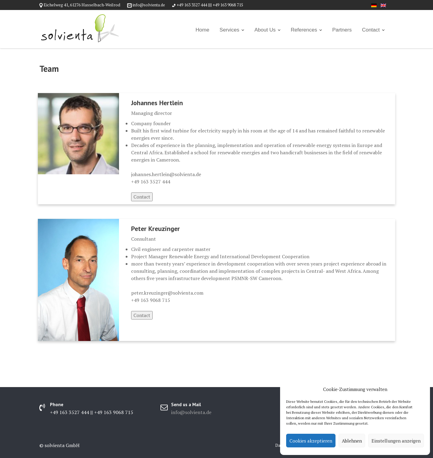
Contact (371, 30)
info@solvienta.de (149, 5)
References (304, 30)
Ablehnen (352, 441)
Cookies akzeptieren (310, 441)
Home (202, 30)
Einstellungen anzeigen (396, 441)
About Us (265, 30)
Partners (342, 30)
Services (229, 30)
